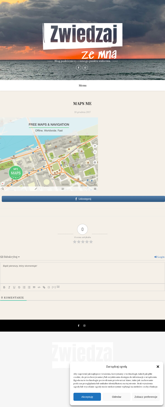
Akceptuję (87, 396)
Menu (82, 85)
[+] (54, 287)
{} (49, 287)
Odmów (116, 396)
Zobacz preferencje (145, 396)
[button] (158, 366)
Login (159, 256)
